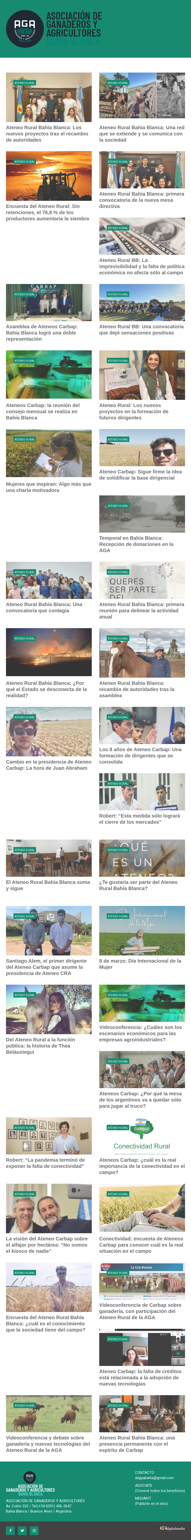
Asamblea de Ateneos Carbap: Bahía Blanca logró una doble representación (42, 333)
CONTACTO (144, 1472)
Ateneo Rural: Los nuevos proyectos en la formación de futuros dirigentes (133, 411)
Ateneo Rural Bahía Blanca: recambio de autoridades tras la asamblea (136, 689)
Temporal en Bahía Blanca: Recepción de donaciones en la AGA (136, 544)
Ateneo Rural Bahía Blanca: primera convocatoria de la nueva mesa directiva (141, 200)
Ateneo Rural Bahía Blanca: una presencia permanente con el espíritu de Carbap (137, 1444)
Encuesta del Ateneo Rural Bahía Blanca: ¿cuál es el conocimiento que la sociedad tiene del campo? (45, 1324)
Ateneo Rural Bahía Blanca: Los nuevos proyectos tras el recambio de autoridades (47, 134)
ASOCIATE (143, 1485)
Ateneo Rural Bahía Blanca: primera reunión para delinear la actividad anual (141, 610)
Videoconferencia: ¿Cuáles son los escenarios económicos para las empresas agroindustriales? (140, 1033)
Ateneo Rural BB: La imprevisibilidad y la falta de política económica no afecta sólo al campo (141, 266)
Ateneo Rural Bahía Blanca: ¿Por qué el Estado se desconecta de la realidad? (46, 689)
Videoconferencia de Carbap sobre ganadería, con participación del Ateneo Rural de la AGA (140, 1311)
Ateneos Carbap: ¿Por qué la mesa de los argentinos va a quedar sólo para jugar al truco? (140, 1100)
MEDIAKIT (143, 1498)
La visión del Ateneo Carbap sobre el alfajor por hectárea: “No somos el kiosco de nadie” (47, 1245)
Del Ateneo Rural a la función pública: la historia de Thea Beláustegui (40, 1046)
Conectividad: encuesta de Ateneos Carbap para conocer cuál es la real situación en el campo (141, 1245)
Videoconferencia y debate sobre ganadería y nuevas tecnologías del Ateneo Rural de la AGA (48, 1444)
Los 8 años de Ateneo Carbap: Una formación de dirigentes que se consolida (140, 756)
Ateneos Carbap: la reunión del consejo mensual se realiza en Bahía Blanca (43, 411)
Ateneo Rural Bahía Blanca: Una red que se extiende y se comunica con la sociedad (141, 134)
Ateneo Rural (25, 83)
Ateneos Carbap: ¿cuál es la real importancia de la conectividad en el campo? (142, 1166)
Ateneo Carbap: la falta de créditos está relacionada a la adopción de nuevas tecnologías (140, 1377)
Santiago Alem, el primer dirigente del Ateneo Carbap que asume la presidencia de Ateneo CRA (46, 967)
